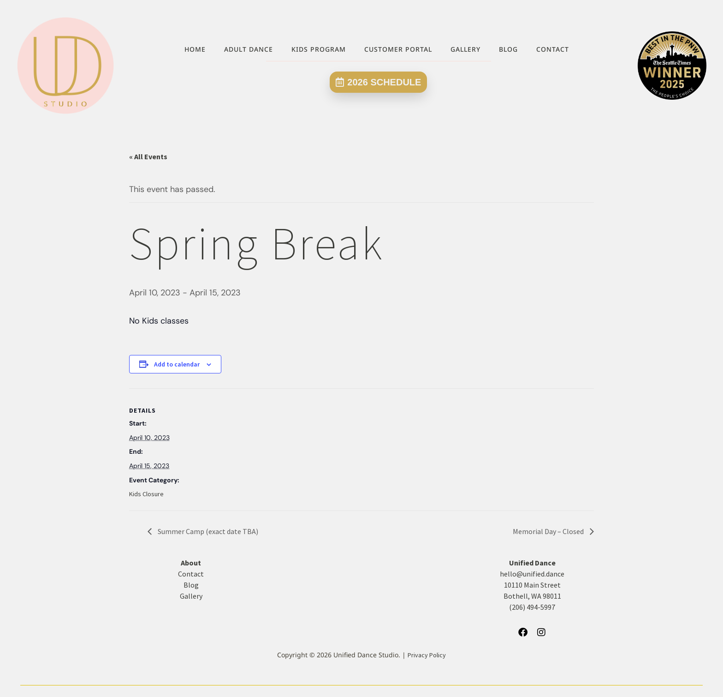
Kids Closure (146, 494)
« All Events (148, 156)
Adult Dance (248, 49)
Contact (552, 49)
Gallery (465, 49)
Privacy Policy (427, 655)
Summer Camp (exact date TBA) (207, 531)
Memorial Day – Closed (549, 531)
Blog (508, 49)
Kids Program (318, 49)
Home (195, 49)
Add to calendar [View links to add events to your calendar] (177, 364)
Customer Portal (398, 49)
